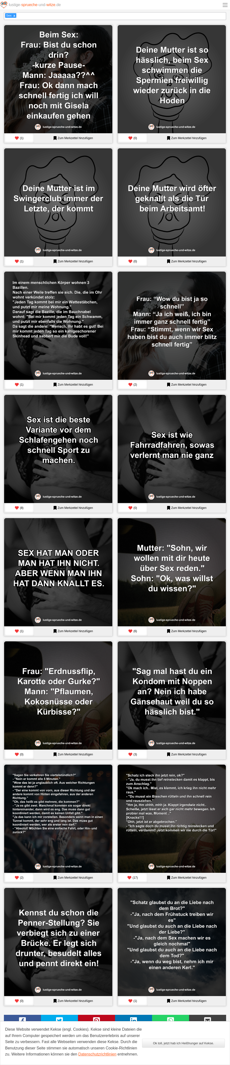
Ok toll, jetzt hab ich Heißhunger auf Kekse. (183, 1043)
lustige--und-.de (35, 5)
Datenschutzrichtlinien (97, 1054)
